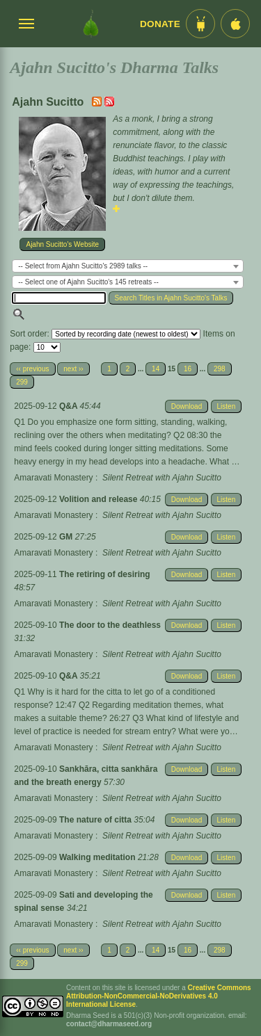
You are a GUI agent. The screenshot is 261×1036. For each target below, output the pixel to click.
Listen (226, 406)
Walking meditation (98, 857)
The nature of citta (96, 820)
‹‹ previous (32, 369)
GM (67, 537)
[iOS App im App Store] (235, 23)
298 (220, 369)
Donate (160, 24)
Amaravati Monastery (53, 478)
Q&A (69, 406)
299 (22, 382)
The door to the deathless (110, 625)
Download (186, 406)
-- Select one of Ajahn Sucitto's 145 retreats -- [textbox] (88, 282)
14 (155, 369)
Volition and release (99, 499)
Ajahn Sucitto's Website (62, 244)
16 (187, 369)
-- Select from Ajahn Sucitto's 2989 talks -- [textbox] (83, 266)
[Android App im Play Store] (200, 23)
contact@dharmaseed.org (109, 1024)
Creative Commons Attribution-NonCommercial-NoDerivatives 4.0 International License (158, 996)
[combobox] (128, 266)
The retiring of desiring (104, 574)
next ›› (73, 369)
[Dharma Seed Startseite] (91, 23)
